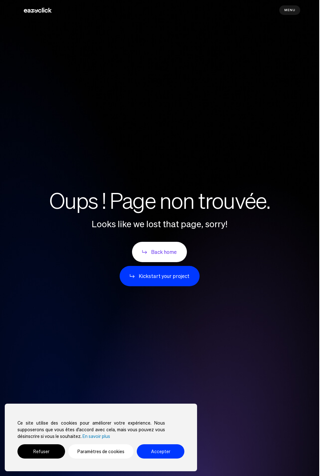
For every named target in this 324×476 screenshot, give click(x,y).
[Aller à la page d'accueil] (38, 10)
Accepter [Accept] (160, 451)
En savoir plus (96, 436)
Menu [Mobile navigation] (289, 10)
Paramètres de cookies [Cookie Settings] (100, 451)
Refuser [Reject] (41, 451)
